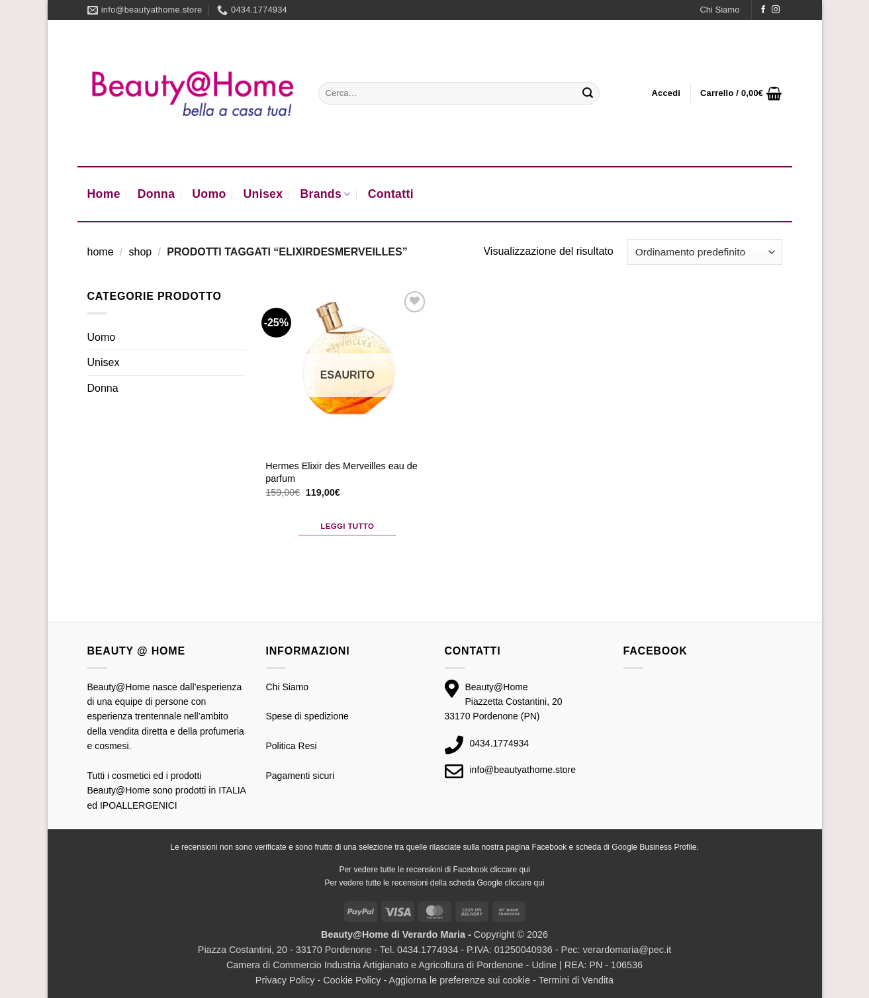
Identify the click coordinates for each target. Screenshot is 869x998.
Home (103, 194)
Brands (325, 194)
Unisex (263, 194)
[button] (666, 93)
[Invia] (587, 93)
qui (525, 869)
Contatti (391, 194)
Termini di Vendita (576, 980)
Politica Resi (291, 746)
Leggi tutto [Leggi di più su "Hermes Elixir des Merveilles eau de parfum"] (347, 526)
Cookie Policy (352, 980)
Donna (156, 194)
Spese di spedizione (307, 716)
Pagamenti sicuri (300, 775)
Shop (140, 251)
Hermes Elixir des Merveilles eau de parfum (341, 472)
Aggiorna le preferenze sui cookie (459, 980)
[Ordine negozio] (704, 252)
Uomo (209, 194)
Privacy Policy (285, 980)
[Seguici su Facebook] (763, 10)
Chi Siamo (719, 10)
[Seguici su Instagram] (776, 10)
